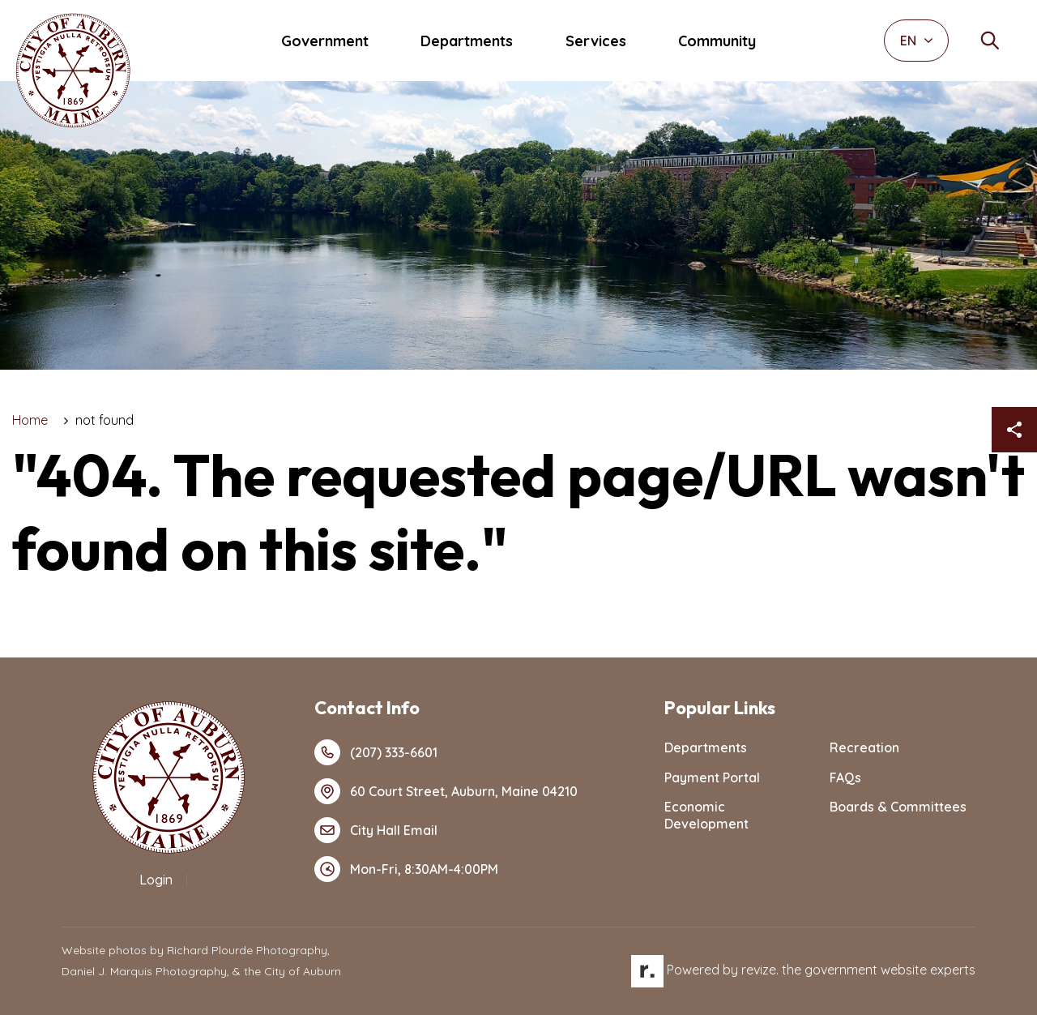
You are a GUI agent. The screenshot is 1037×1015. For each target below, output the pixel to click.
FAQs (845, 777)
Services (595, 41)
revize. (760, 969)
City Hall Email (375, 830)
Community (717, 41)
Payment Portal (712, 777)
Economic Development (706, 815)
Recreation (864, 747)
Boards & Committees (898, 807)
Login (156, 880)
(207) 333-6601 (375, 752)
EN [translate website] (916, 40)
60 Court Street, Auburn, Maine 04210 (446, 791)
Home (30, 420)
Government (325, 41)
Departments (466, 41)
